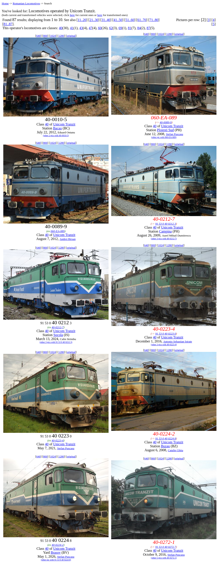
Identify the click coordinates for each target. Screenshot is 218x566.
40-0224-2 (57, 544)
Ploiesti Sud (165, 130)
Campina (165, 231)
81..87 (8, 24)
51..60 (129, 20)
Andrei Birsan (67, 239)
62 (111, 28)
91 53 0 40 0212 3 (165, 223)
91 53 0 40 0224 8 (165, 438)
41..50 (117, 20)
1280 (61, 35)
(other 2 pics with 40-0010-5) (56, 135)
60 (100, 28)
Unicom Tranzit (64, 124)
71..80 (153, 20)
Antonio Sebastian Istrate (177, 341)
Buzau (165, 446)
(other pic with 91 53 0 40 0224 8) (56, 560)
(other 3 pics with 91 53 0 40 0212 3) (56, 342)
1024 (53, 35)
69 (120, 28)
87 (148, 28)
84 (139, 28)
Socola (58, 335)
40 (60, 28)
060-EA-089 (58, 231)
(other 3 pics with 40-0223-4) (164, 344)
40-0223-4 (57, 440)
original (71, 35)
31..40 (106, 20)
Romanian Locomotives (26, 3)
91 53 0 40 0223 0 (165, 333)
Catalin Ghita (175, 450)
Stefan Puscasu (174, 134)
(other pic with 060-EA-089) (164, 137)
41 (71, 28)
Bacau (57, 128)
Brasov (56, 552)
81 (129, 28)
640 (38, 35)
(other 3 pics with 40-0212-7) (164, 238)
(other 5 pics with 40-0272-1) (164, 558)
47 (90, 28)
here (72, 15)
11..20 (82, 20)
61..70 (142, 20)
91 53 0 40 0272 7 (165, 546)
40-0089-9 (166, 122)
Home (5, 3)
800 (45, 35)
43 (81, 28)
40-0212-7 (57, 327)
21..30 (93, 20)
